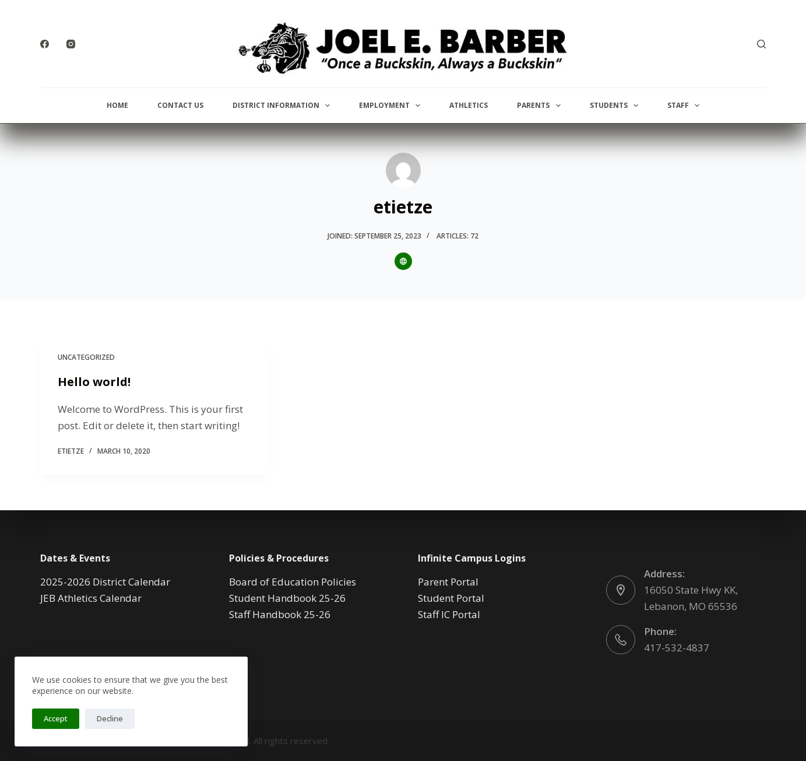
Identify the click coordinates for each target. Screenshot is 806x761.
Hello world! (94, 382)
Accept (56, 718)
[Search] (761, 44)
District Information (284, 106)
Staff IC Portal (449, 614)
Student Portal (451, 598)
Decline (110, 718)
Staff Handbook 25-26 (279, 614)
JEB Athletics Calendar (91, 598)
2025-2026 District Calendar (105, 581)
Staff (685, 106)
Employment (392, 106)
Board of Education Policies (292, 581)
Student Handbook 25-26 (287, 598)
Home (117, 105)
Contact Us (180, 105)
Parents (541, 106)
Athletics (468, 105)
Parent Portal (448, 581)
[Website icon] (403, 261)
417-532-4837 (676, 647)
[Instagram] (70, 44)
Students (616, 106)
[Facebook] (44, 44)
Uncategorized (86, 357)
